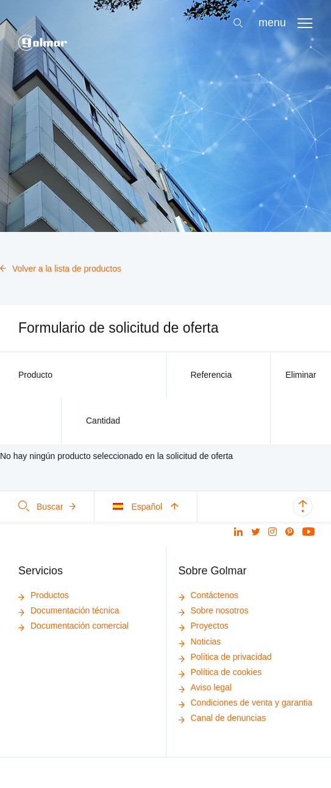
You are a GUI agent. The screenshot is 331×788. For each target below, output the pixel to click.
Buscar (47, 506)
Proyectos (204, 626)
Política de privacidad (225, 657)
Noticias (200, 641)
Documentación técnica (68, 610)
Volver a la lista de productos (60, 268)
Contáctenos (209, 595)
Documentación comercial (73, 626)
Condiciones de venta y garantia (246, 702)
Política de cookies (220, 672)
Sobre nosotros (214, 610)
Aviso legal (205, 687)
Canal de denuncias (222, 718)
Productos (43, 595)
